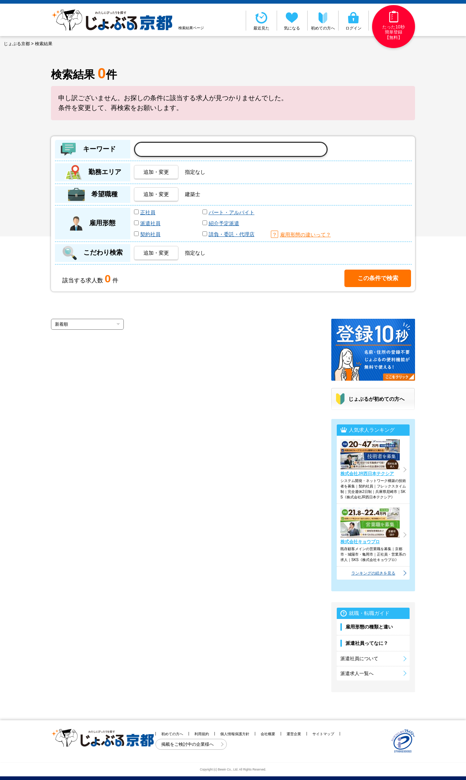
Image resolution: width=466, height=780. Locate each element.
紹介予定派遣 (224, 223)
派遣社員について (359, 658)
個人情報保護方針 (234, 734)
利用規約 (201, 734)
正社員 (147, 212)
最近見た (261, 20)
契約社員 (150, 234)
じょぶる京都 (17, 43)
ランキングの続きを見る (373, 573)
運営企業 (294, 734)
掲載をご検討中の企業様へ (188, 744)
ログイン (354, 20)
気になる (292, 20)
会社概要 (268, 734)
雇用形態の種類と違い (369, 627)
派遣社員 (150, 223)
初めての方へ (323, 20)
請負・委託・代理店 (231, 234)
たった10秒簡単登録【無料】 (393, 25)
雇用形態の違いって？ (305, 235)
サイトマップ (323, 734)
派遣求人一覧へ (357, 673)
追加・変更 (156, 172)
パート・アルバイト (231, 212)
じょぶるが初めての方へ (376, 399)
